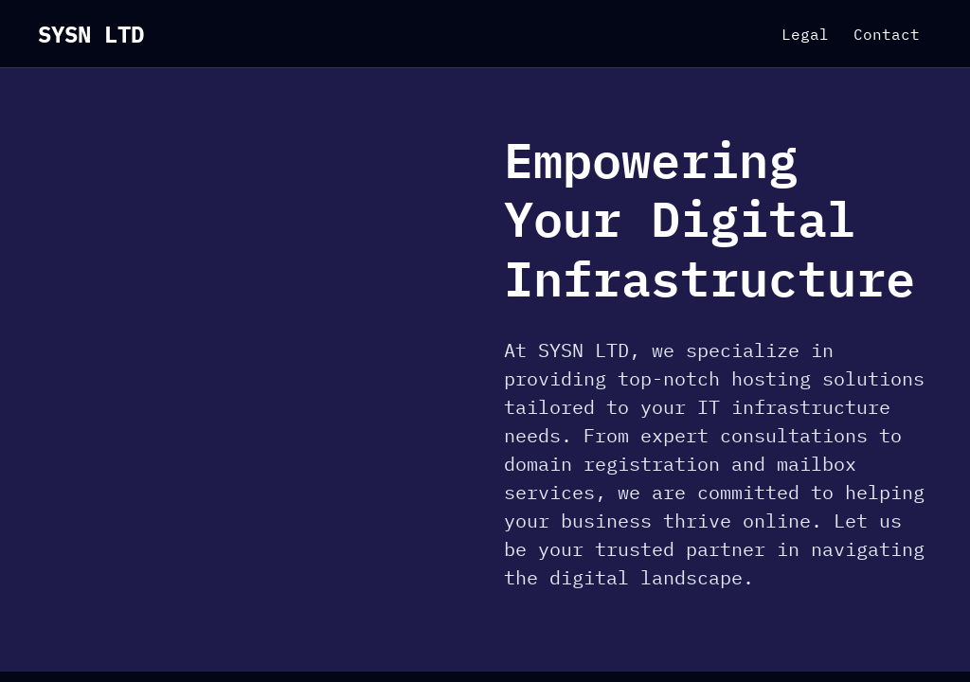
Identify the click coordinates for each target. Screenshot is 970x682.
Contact (886, 34)
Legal (805, 34)
